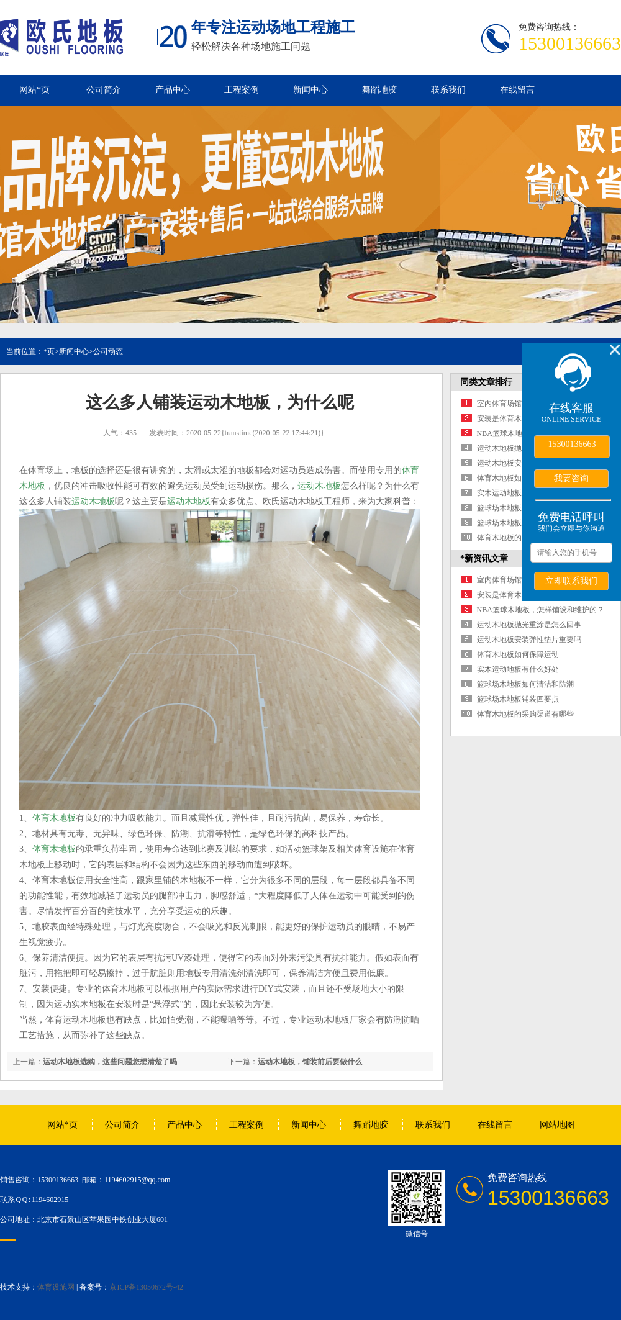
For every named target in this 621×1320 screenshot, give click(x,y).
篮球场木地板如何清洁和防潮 (525, 684)
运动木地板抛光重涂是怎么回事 (529, 624)
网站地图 (557, 1124)
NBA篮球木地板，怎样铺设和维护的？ (540, 609)
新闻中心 (310, 89)
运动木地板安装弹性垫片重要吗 (529, 639)
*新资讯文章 (484, 558)
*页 (49, 351)
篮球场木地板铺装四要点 (518, 522)
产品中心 (172, 89)
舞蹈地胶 (379, 89)
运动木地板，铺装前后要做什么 (310, 1061)
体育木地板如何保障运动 (518, 478)
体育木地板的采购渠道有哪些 (525, 714)
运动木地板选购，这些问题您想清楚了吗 (110, 1061)
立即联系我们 (571, 580)
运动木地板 (319, 485)
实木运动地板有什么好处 (518, 493)
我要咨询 (571, 478)
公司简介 (103, 89)
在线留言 (517, 89)
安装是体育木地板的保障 (518, 418)
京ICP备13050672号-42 (146, 1287)
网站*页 (34, 89)
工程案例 (241, 89)
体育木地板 (54, 818)
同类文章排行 (486, 382)
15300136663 (572, 444)
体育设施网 (56, 1287)
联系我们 (448, 89)
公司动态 (108, 351)
